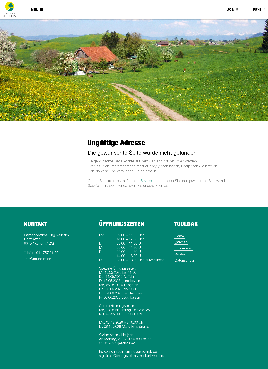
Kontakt (181, 254)
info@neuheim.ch (38, 259)
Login (230, 9)
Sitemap (181, 242)
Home (179, 236)
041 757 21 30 (47, 253)
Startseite (148, 181)
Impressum (183, 248)
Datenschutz (184, 260)
